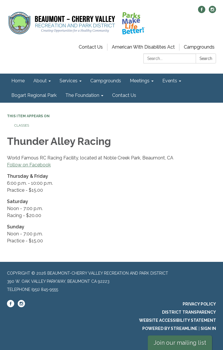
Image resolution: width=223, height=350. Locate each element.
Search (205, 58)
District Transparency (189, 312)
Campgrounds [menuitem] (105, 80)
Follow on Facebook (29, 165)
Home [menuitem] (18, 80)
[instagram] (212, 11)
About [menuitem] (40, 80)
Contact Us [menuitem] (124, 95)
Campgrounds (199, 47)
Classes (21, 125)
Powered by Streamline (169, 328)
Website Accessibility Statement (177, 320)
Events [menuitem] (169, 80)
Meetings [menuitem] (140, 80)
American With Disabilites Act (143, 47)
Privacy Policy (199, 304)
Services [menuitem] (69, 80)
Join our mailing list (180, 342)
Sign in (208, 328)
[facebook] (201, 11)
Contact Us (91, 47)
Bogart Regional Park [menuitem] (34, 95)
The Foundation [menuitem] (82, 95)
